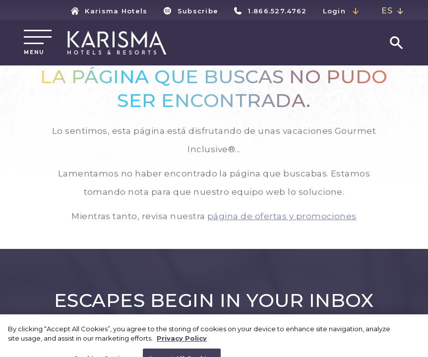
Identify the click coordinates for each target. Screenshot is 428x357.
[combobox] (392, 11)
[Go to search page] (396, 43)
